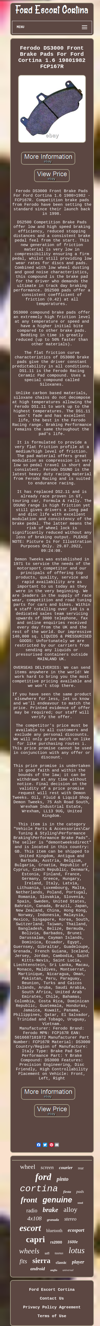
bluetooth (54, 1230)
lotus (77, 1250)
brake (50, 1209)
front (29, 1199)
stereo (70, 1219)
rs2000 (56, 1242)
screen (47, 1167)
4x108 (34, 1218)
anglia (53, 1270)
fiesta (67, 1192)
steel (80, 1202)
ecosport (76, 1230)
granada (53, 1220)
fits (23, 1261)
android (37, 1268)
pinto (62, 1179)
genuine (57, 1200)
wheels (29, 1251)
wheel (27, 1166)
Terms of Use (51, 1316)
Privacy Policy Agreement (52, 1307)
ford (43, 1177)
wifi (47, 1253)
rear (81, 1168)
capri (35, 1239)
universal (67, 1270)
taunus (59, 1253)
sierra (41, 1261)
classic (61, 1262)
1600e (72, 1242)
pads (80, 1191)
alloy (70, 1209)
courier (66, 1167)
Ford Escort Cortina (52, 1290)
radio (31, 1210)
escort (30, 1228)
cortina (39, 1189)
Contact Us (52, 1298)
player (78, 1262)
